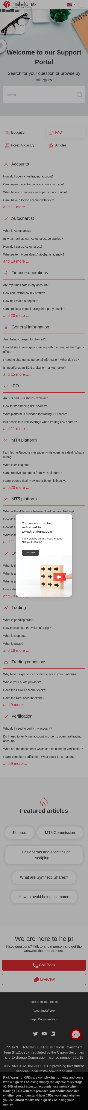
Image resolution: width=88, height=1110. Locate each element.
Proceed (31, 552)
